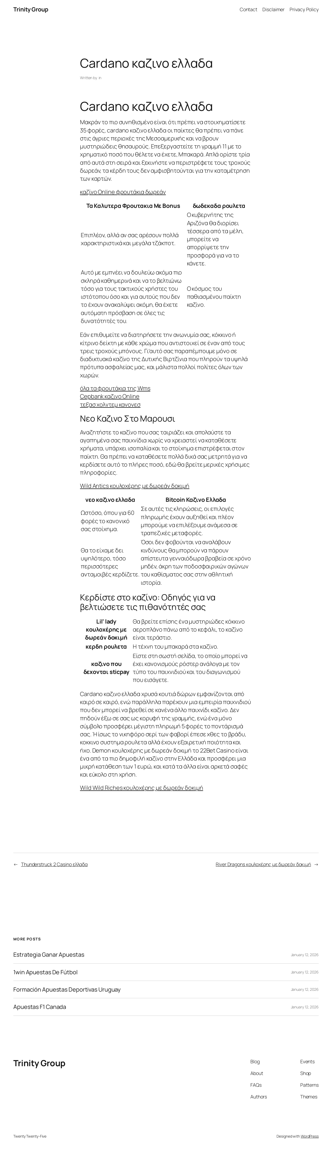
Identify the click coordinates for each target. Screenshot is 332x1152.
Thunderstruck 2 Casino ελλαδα (54, 864)
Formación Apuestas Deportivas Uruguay (67, 989)
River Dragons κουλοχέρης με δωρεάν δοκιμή (263, 864)
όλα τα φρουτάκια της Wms (115, 388)
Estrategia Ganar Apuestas (48, 954)
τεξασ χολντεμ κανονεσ (110, 404)
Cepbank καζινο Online (109, 396)
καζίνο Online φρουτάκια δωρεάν (123, 192)
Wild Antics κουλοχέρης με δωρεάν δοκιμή (134, 486)
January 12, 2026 (305, 954)
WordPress (310, 1136)
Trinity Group (30, 9)
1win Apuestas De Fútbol (45, 972)
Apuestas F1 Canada (39, 1007)
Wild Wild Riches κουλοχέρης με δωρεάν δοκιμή (141, 787)
